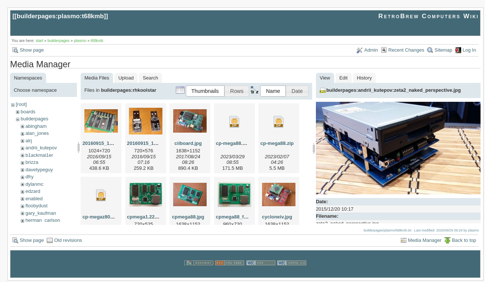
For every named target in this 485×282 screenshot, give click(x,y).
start (39, 41)
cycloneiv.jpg (277, 217)
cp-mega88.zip (277, 143)
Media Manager (425, 241)
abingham (35, 126)
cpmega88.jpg (188, 217)
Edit (343, 78)
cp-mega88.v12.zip (237, 143)
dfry (29, 176)
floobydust (36, 205)
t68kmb (97, 41)
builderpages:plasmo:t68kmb (60, 16)
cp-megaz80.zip (100, 217)
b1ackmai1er (39, 155)
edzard (32, 191)
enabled (33, 198)
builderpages (59, 41)
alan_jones (37, 133)
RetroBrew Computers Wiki (428, 16)
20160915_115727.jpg (107, 143)
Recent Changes (406, 50)
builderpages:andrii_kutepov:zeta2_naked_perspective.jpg (393, 90)
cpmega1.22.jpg (145, 217)
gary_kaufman (40, 213)
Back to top (464, 241)
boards (27, 111)
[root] (21, 104)
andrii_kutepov (41, 147)
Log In (469, 50)
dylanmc (34, 184)
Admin (371, 50)
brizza (31, 162)
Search (150, 78)
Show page (32, 50)
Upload (125, 78)
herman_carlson (42, 220)
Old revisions (68, 241)
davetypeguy (39, 169)
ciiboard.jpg (188, 143)
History (364, 78)
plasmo (80, 41)
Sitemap (443, 50)
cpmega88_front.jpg (239, 217)
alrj (28, 140)
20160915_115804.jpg (151, 143)
